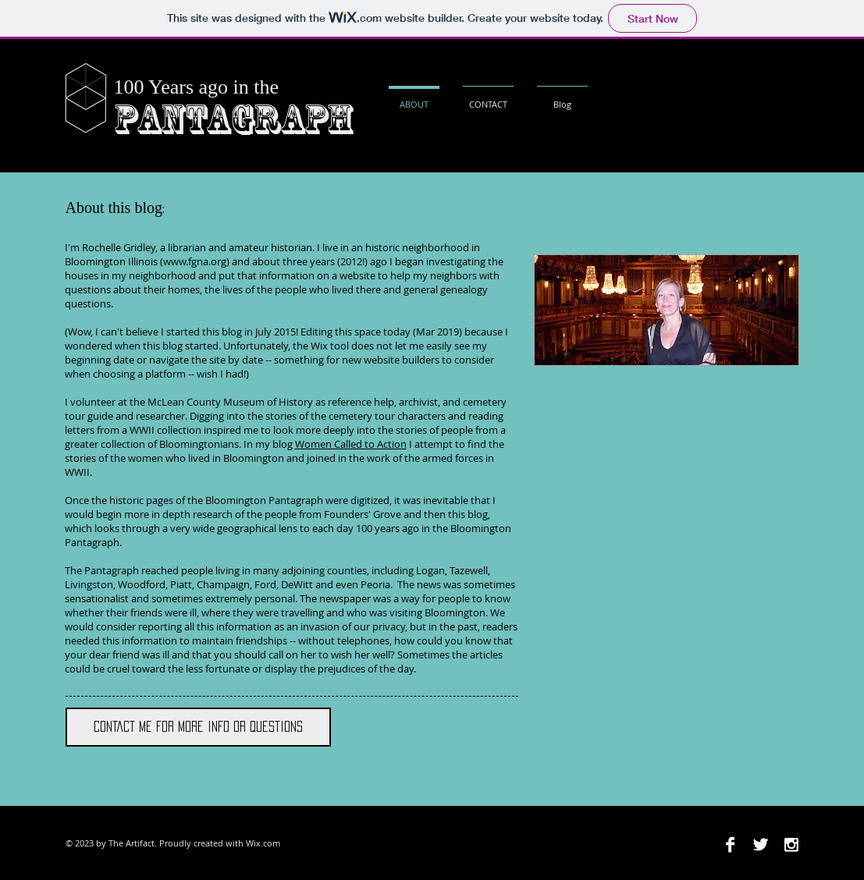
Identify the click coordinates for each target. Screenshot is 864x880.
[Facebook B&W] (730, 844)
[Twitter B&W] (760, 844)
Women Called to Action (351, 444)
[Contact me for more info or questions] (198, 727)
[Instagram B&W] (791, 844)
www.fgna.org (194, 261)
